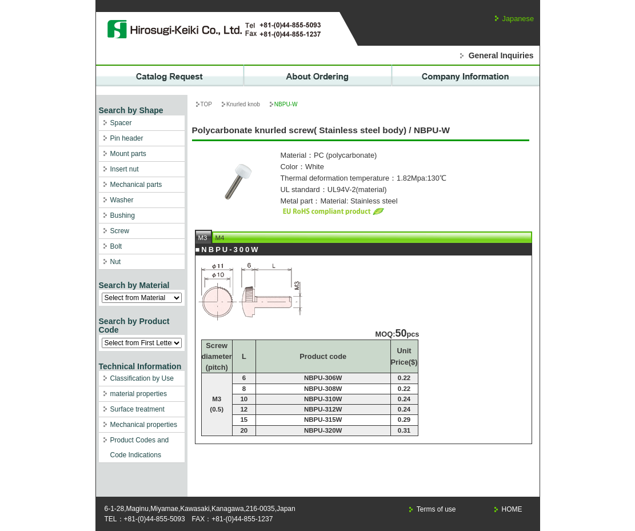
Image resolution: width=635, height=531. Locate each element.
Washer (122, 200)
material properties (138, 394)
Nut (115, 262)
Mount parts (128, 154)
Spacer (121, 123)
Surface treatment (137, 409)
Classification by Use (142, 378)
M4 (220, 237)
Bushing (122, 215)
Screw (119, 231)
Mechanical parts (136, 185)
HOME (512, 509)
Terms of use (436, 509)
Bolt (116, 246)
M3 (202, 237)
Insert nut (124, 169)
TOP (206, 104)
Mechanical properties (143, 425)
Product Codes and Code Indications (139, 447)
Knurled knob (243, 104)
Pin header (126, 138)
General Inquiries (501, 55)
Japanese (518, 18)
